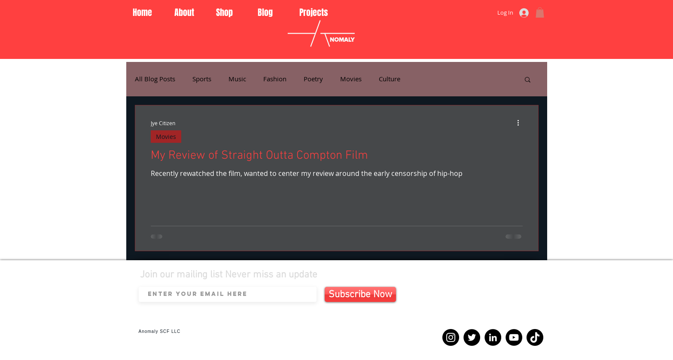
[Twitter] (471, 337)
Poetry (313, 78)
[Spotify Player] (489, 304)
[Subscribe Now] (360, 294)
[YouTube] (514, 337)
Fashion (274, 78)
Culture (389, 78)
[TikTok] (535, 337)
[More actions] (521, 123)
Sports (201, 78)
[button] (540, 12)
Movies (351, 78)
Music (237, 78)
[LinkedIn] (492, 337)
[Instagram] (450, 337)
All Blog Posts (155, 78)
